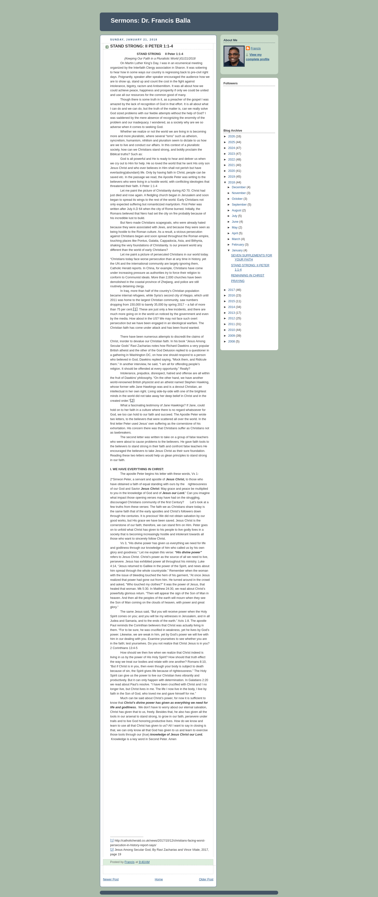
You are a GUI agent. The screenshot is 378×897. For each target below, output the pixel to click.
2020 (232, 171)
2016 (232, 295)
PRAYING (238, 281)
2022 (232, 159)
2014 (232, 307)
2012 (232, 318)
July (235, 216)
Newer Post (111, 879)
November (239, 193)
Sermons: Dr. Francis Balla (150, 20)
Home (159, 879)
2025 (232, 142)
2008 (232, 341)
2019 (232, 176)
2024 (232, 148)
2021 (232, 165)
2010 (232, 330)
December (239, 187)
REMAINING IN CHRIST (247, 275)
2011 (232, 324)
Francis (256, 48)
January (237, 250)
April (235, 233)
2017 (232, 290)
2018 (232, 182)
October (237, 199)
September (240, 204)
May (235, 227)
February (238, 244)
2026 (232, 136)
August (237, 210)
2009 (232, 335)
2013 (232, 313)
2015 (232, 301)
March (236, 239)
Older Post (206, 879)
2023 (232, 153)
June (235, 221)
